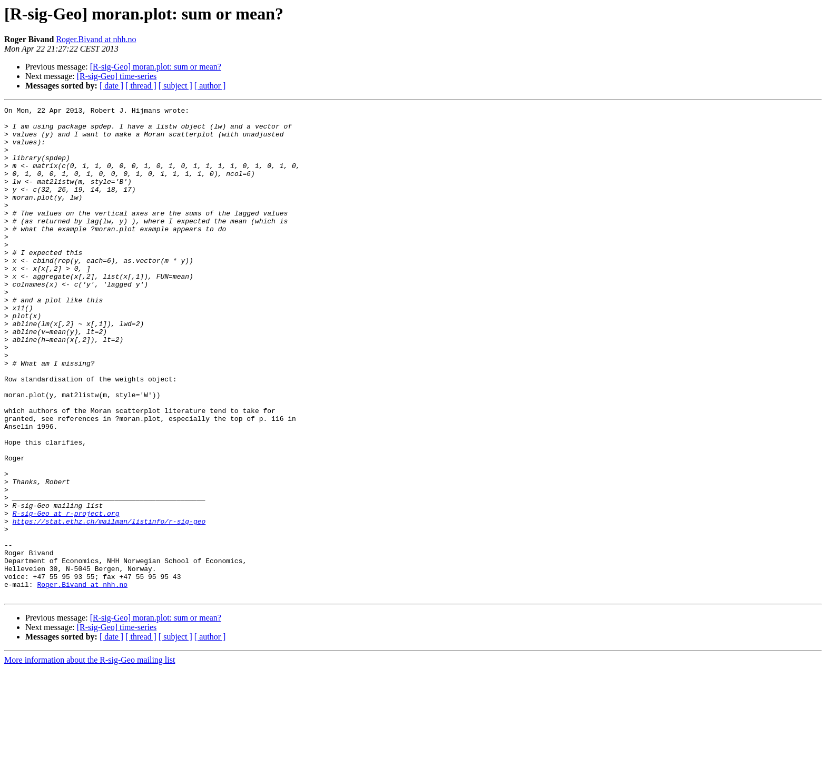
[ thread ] (140, 85)
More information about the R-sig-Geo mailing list (89, 757)
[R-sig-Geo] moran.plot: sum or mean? (155, 66)
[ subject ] (175, 85)
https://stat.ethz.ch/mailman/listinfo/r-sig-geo (109, 604)
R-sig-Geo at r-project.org (66, 595)
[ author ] (210, 85)
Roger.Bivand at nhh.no (96, 39)
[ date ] (111, 85)
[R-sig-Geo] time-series (117, 76)
